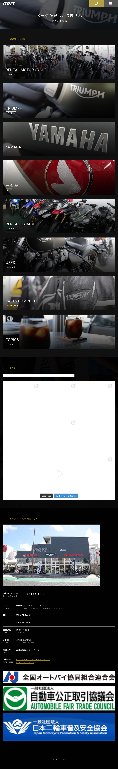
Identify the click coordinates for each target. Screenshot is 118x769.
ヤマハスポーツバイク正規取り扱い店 (33, 659)
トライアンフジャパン (25, 662)
